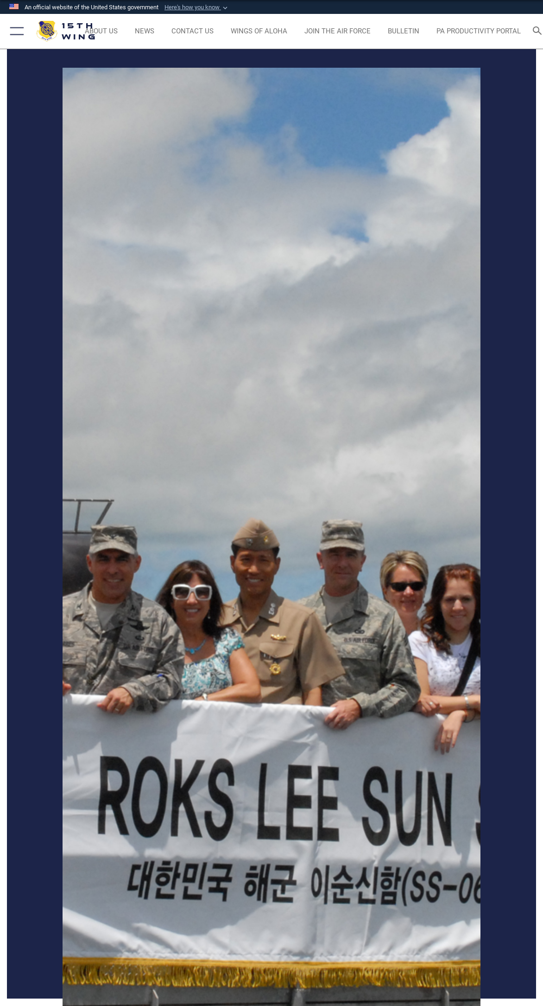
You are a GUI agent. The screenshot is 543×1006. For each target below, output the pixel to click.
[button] (196, 7)
